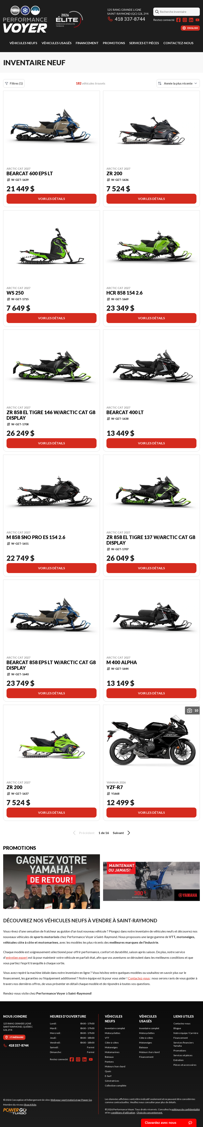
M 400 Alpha (121, 662)
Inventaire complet (115, 1028)
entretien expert (17, 957)
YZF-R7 (114, 787)
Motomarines (112, 1052)
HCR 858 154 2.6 (124, 293)
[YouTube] (197, 20)
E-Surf (108, 1075)
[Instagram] (184, 20)
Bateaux (109, 1056)
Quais (108, 1071)
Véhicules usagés (57, 43)
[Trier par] (178, 83)
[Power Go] (47, 1111)
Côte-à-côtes (112, 1042)
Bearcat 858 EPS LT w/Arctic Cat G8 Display (51, 665)
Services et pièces (144, 43)
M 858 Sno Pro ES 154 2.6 (36, 537)
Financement (87, 43)
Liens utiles (183, 1016)
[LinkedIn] (191, 20)
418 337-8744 (126, 19)
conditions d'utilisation (123, 1112)
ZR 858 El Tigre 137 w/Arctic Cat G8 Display (150, 540)
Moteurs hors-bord (115, 1066)
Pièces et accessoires (184, 1064)
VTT (107, 1037)
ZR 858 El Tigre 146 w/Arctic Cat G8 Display (51, 415)
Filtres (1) (14, 83)
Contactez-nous (178, 43)
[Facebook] (178, 20)
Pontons (109, 1061)
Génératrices (112, 1080)
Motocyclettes (112, 1033)
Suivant (122, 832)
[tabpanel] (72, 1038)
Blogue (177, 1028)
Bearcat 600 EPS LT (30, 173)
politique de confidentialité (185, 1109)
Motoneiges (111, 1047)
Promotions (114, 43)
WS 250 (15, 293)
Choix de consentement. (150, 1112)
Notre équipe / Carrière (185, 1033)
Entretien (178, 1060)
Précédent (83, 832)
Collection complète (115, 1085)
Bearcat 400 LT (125, 412)
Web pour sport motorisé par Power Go (71, 1099)
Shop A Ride (30, 1104)
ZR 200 (114, 173)
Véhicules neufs (23, 43)
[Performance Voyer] (52, 19)
